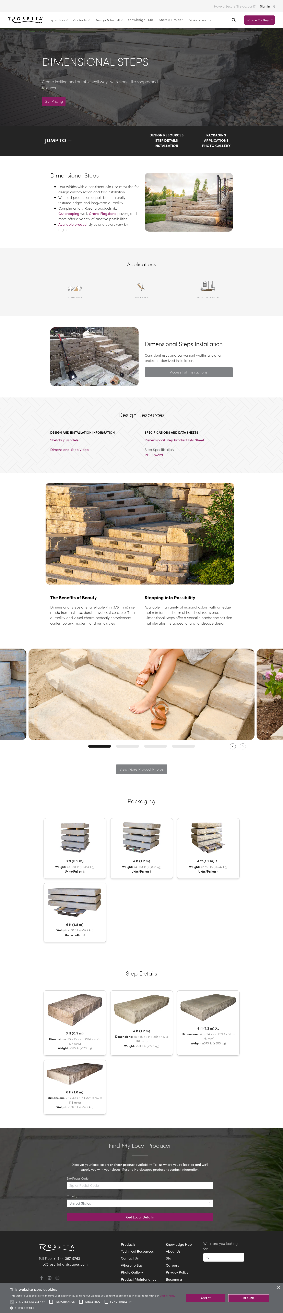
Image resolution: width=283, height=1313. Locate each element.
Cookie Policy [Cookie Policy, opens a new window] (167, 1295)
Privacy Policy (177, 1272)
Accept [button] (206, 1298)
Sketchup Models (64, 439)
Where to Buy (132, 1265)
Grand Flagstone (102, 213)
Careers (172, 1265)
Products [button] (82, 20)
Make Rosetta (200, 20)
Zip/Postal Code (78, 1178)
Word (158, 454)
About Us (173, 1251)
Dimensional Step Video (69, 449)
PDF (148, 454)
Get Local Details (140, 1216)
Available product (72, 224)
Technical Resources (137, 1251)
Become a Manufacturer (177, 1282)
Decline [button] (249, 1298)
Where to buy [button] (260, 20)
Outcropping (68, 213)
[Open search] (233, 20)
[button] (92, 1308)
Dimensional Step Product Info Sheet (174, 439)
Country (72, 1196)
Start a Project (171, 19)
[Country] (140, 1203)
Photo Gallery (132, 1272)
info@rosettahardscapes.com (63, 1264)
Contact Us (130, 1258)
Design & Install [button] (109, 20)
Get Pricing (54, 101)
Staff (170, 1258)
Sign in (267, 6)
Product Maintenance (138, 1279)
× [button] (278, 1287)
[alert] (141, 1298)
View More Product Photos (141, 769)
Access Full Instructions (189, 372)
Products (128, 1244)
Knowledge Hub (140, 19)
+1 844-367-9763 (67, 1258)
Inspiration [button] (58, 20)
